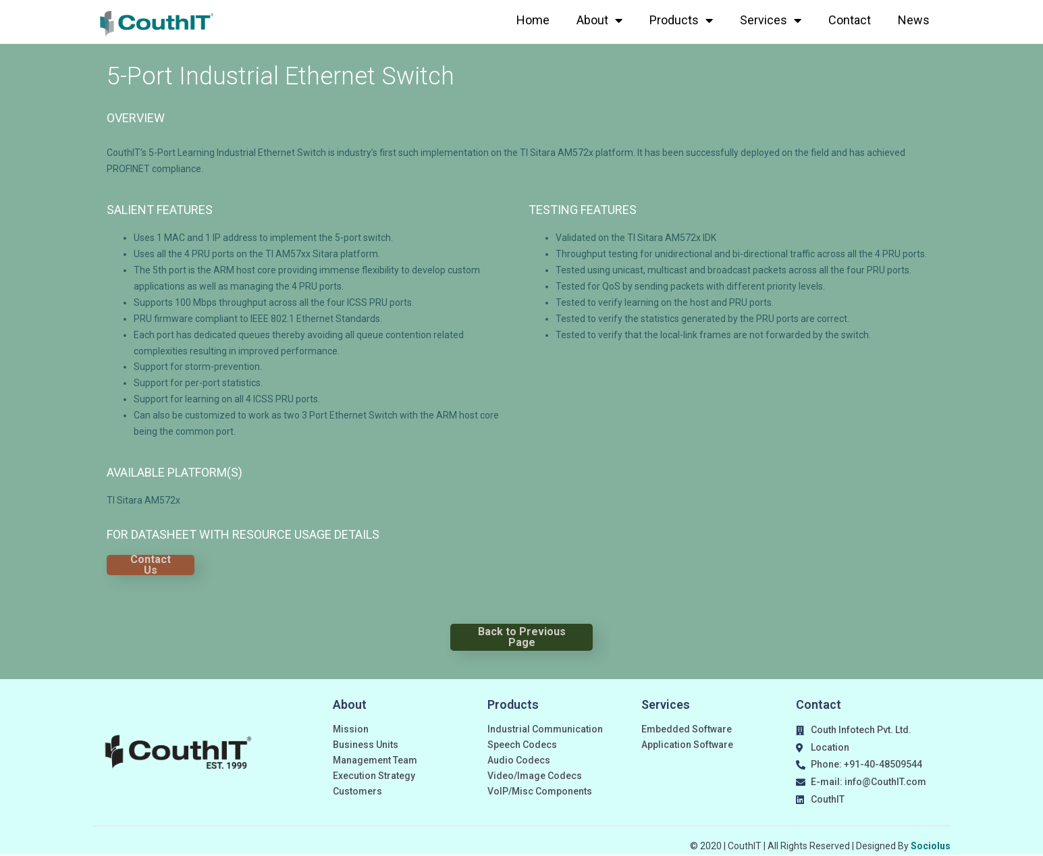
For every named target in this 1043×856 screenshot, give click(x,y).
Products (681, 20)
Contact (849, 20)
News (914, 20)
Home (533, 20)
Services (770, 20)
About (599, 20)
